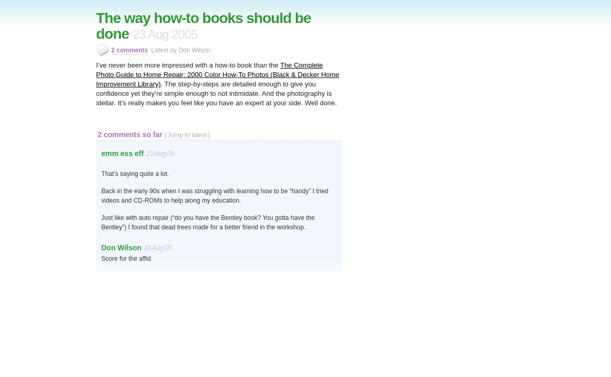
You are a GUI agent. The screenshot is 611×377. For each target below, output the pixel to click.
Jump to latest (187, 135)
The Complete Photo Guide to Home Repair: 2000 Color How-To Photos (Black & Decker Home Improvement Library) (218, 74)
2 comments (130, 50)
